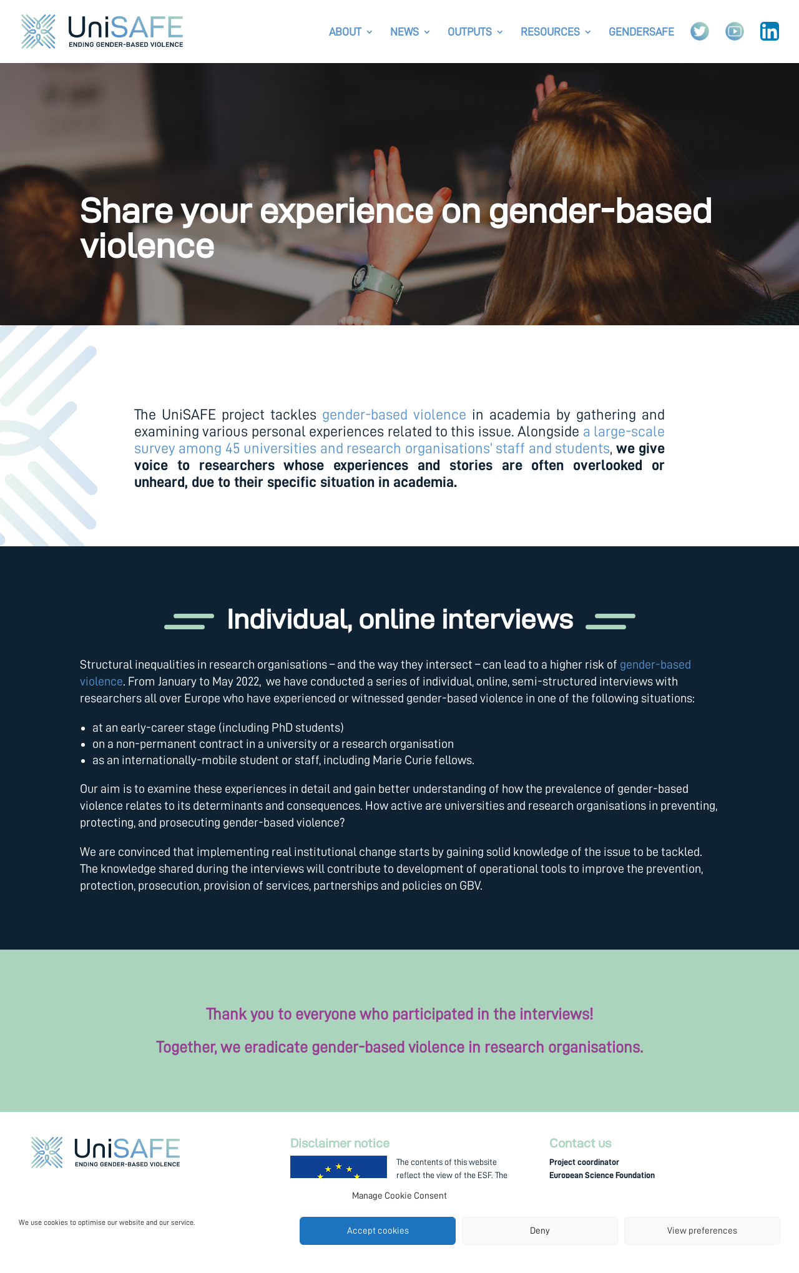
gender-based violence (394, 414)
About (345, 32)
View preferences (702, 1231)
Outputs (470, 32)
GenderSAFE (641, 32)
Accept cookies (378, 1231)
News (404, 32)
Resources (550, 32)
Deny (540, 1231)
